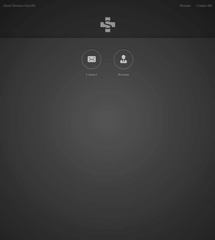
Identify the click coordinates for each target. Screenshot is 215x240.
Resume (185, 6)
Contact (91, 74)
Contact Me (204, 6)
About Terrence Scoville (19, 6)
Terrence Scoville (107, 24)
